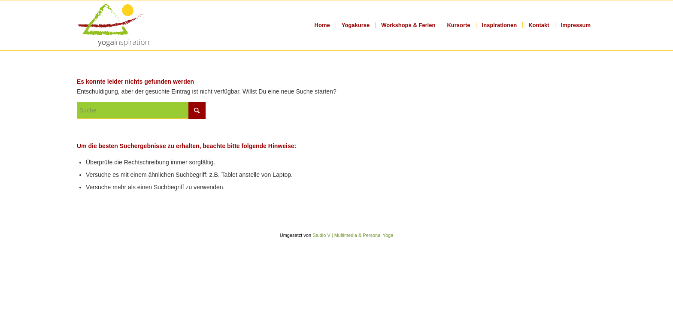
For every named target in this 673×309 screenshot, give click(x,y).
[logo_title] (113, 25)
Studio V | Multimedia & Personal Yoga (352, 235)
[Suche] (141, 110)
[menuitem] (322, 25)
